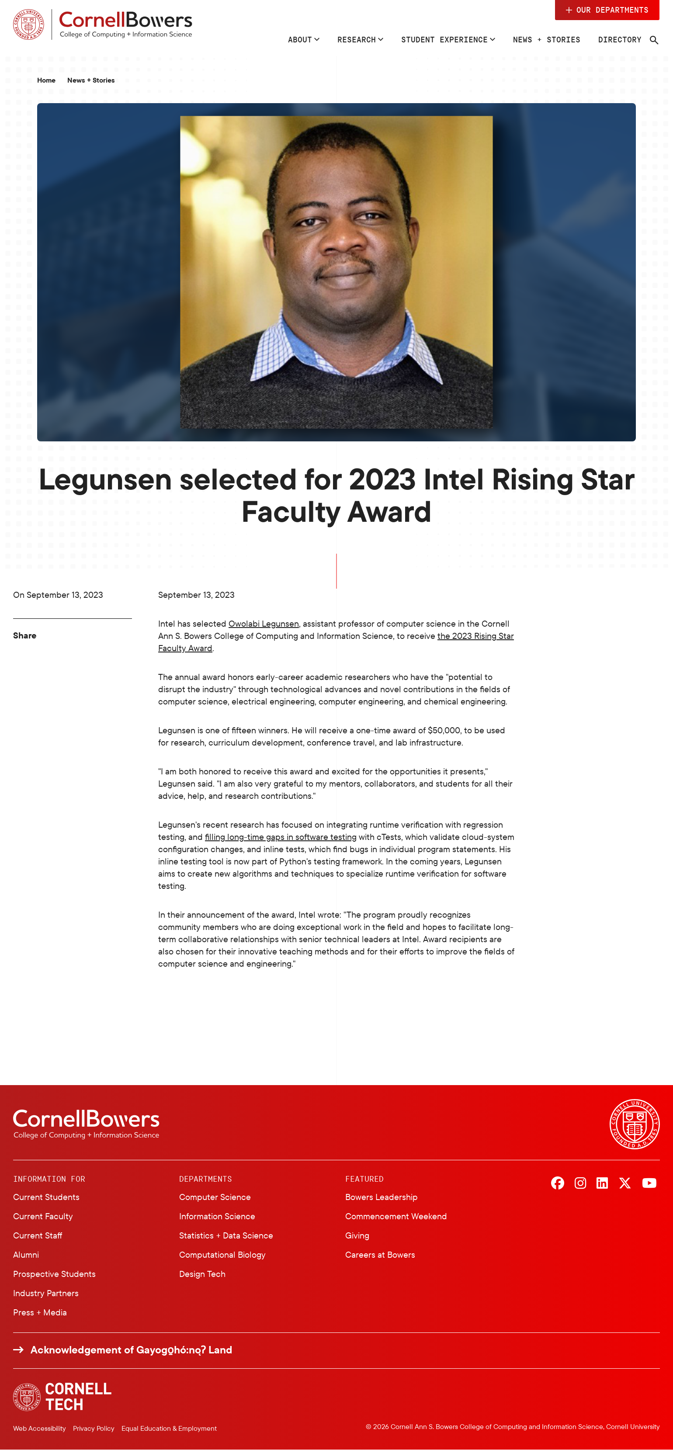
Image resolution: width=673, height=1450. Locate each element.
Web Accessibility (39, 1428)
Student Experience (444, 39)
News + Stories (546, 39)
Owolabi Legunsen (264, 623)
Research (356, 39)
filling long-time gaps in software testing (281, 836)
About (300, 39)
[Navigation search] (654, 40)
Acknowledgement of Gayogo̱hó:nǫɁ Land (131, 1349)
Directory (620, 39)
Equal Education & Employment (169, 1428)
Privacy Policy (93, 1428)
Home (46, 80)
